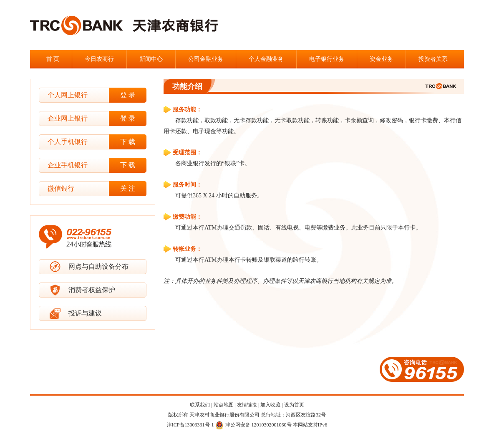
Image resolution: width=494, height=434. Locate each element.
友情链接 (247, 405)
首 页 (53, 59)
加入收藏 (270, 405)
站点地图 (224, 405)
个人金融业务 (266, 59)
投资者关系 (433, 59)
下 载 (127, 141)
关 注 (127, 188)
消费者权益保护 (91, 289)
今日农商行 (99, 59)
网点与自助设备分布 (98, 266)
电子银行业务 (326, 59)
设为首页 (294, 405)
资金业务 (381, 59)
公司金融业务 (205, 59)
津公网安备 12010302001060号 (253, 425)
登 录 (127, 94)
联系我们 (200, 405)
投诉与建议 (85, 313)
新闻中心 (151, 59)
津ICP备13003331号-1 (190, 425)
